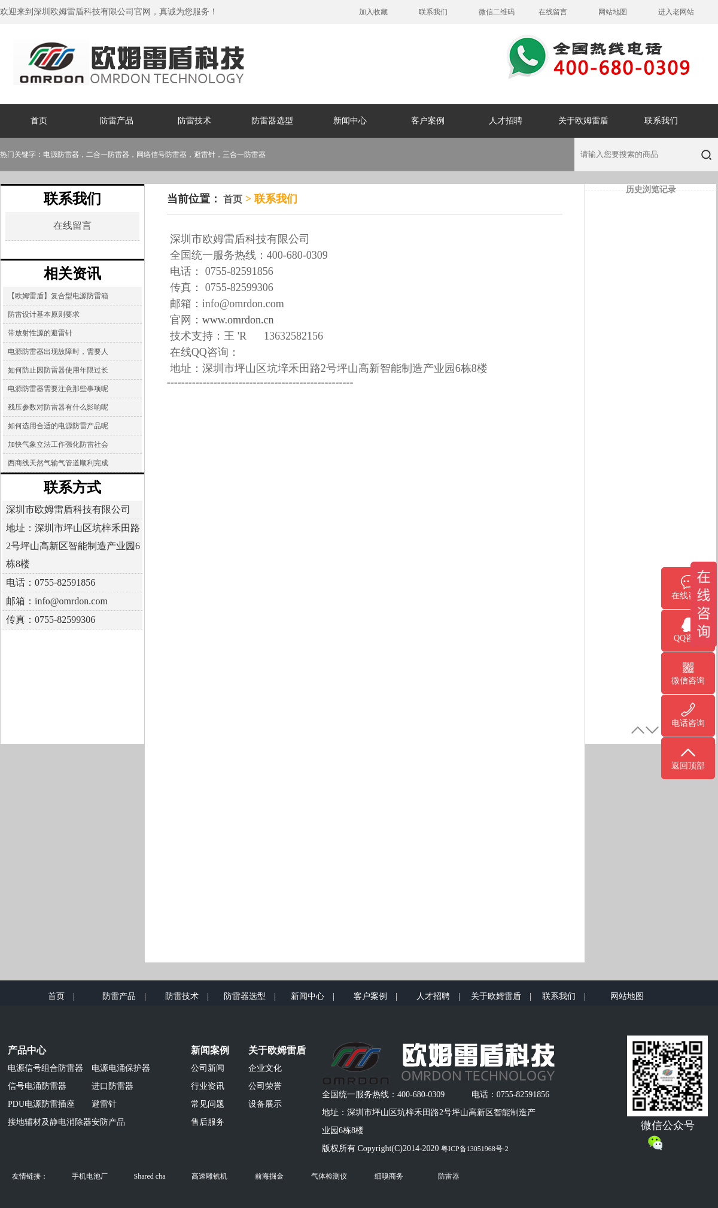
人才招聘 (505, 120)
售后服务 (207, 1122)
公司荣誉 (265, 1086)
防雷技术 (194, 120)
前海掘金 (269, 1176)
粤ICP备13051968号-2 (475, 1149)
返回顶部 (688, 765)
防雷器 (449, 1176)
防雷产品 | (124, 996)
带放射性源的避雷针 (40, 333)
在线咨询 (688, 595)
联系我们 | (564, 996)
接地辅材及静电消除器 (50, 1122)
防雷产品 (116, 120)
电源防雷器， (64, 154)
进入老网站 (676, 12)
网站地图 (612, 12)
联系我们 (433, 12)
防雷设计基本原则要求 (44, 314)
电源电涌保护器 (121, 1068)
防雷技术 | (187, 996)
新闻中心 (350, 120)
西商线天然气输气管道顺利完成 (58, 463)
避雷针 (104, 1104)
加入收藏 (373, 12)
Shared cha (150, 1176)
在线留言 (552, 12)
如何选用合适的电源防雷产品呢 (58, 426)
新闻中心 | (312, 996)
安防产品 (108, 1122)
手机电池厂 (90, 1176)
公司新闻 (207, 1068)
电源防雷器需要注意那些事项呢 (58, 388)
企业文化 (265, 1068)
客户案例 (428, 120)
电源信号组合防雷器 (45, 1068)
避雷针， (208, 154)
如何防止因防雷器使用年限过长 (58, 370)
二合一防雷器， (111, 154)
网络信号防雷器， (165, 154)
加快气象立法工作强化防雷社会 (58, 444)
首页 (39, 120)
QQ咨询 (688, 638)
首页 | (61, 996)
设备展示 (265, 1104)
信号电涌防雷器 (37, 1086)
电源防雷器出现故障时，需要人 (58, 351)
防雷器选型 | (250, 996)
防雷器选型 (272, 120)
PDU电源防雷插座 (41, 1104)
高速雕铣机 (209, 1176)
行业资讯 (207, 1086)
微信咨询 (688, 680)
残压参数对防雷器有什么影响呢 (58, 407)
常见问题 (207, 1104)
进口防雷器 (112, 1086)
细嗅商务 (389, 1176)
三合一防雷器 (244, 154)
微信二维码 (497, 12)
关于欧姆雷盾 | (501, 996)
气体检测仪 (329, 1176)
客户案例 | (375, 996)
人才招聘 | (438, 996)
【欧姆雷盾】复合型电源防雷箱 (58, 296)
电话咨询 (688, 723)
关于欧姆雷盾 (583, 120)
